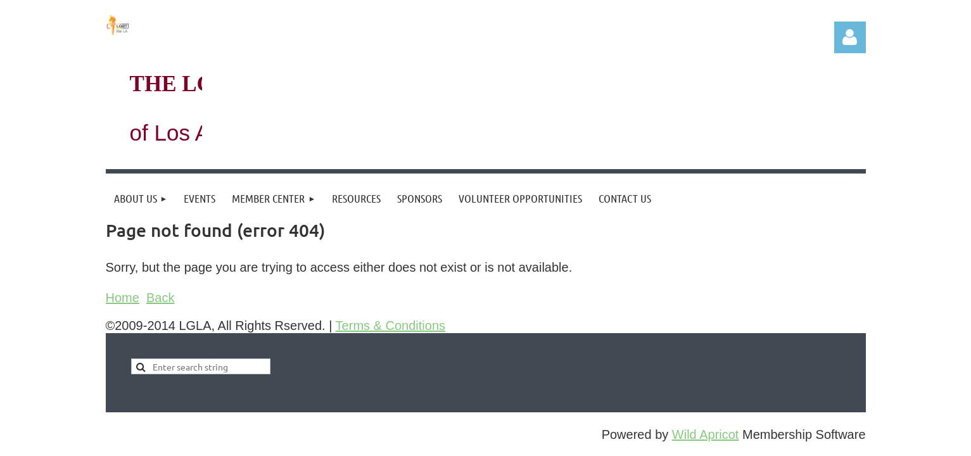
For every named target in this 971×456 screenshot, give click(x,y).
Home (122, 298)
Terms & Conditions (390, 325)
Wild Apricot (705, 434)
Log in (850, 37)
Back (160, 298)
